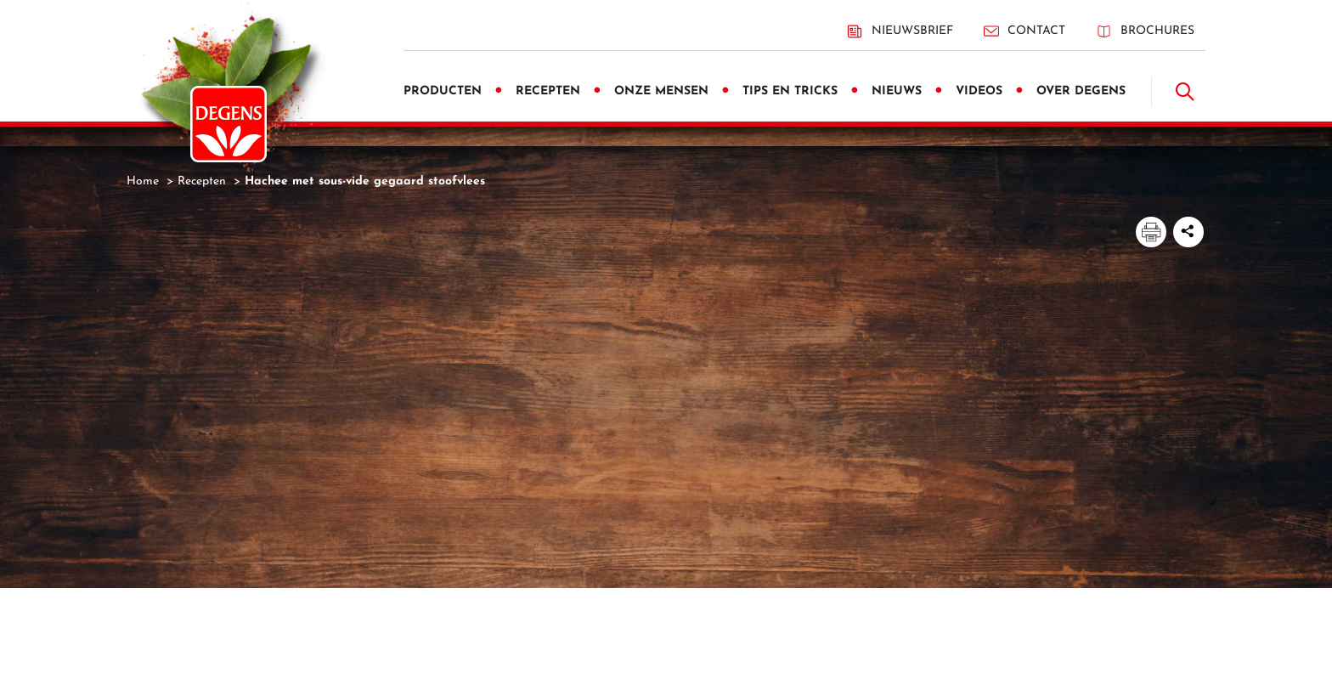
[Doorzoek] (1185, 91)
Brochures (1145, 31)
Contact (1024, 31)
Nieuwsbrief (899, 31)
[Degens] (228, 124)
